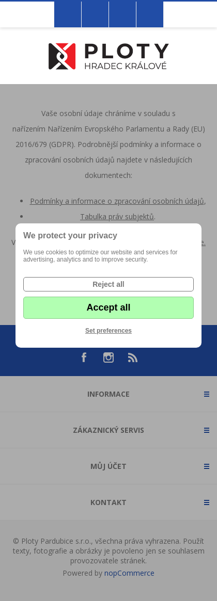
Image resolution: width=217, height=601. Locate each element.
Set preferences (108, 330)
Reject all (108, 284)
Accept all (108, 307)
